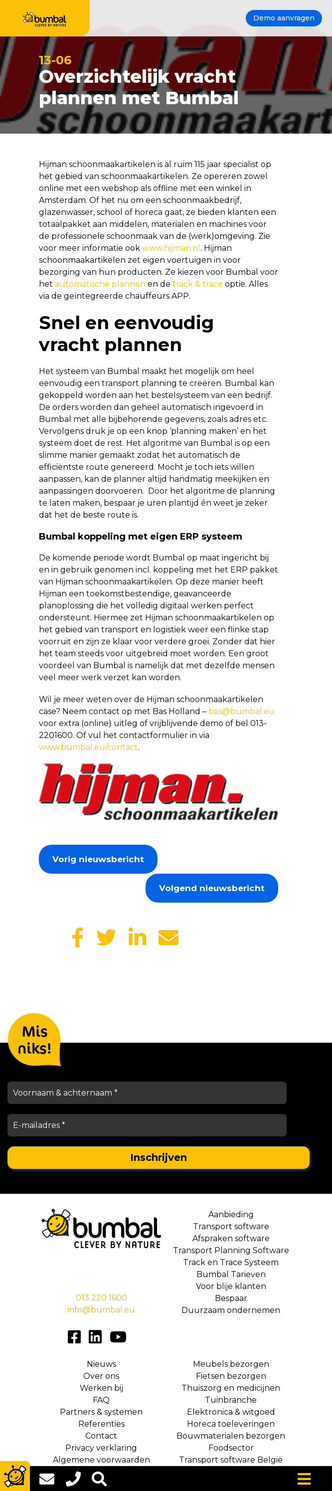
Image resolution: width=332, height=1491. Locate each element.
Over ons (101, 1376)
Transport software (231, 1226)
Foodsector (231, 1448)
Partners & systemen (101, 1412)
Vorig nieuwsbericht (98, 859)
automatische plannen (100, 284)
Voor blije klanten (231, 1286)
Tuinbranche (231, 1400)
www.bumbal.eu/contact (88, 747)
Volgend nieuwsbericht (212, 888)
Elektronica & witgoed (231, 1412)
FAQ (101, 1400)
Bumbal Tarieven (231, 1274)
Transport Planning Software (231, 1250)
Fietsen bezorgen (231, 1376)
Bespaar (231, 1298)
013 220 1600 (101, 1298)
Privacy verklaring (101, 1448)
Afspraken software (231, 1238)
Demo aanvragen (284, 17)
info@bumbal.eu (101, 1309)
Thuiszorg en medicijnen (230, 1388)
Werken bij (101, 1388)
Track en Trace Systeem (231, 1262)
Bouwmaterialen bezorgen (230, 1436)
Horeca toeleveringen (231, 1424)
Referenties (101, 1424)
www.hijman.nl (171, 248)
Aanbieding (231, 1214)
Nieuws (101, 1364)
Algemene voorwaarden (101, 1460)
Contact (101, 1436)
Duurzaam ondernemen (230, 1310)
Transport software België (231, 1460)
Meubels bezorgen (231, 1364)
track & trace (197, 284)
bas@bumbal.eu (241, 711)
